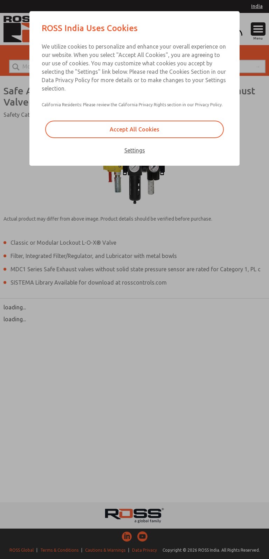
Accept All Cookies (134, 129)
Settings (134, 150)
